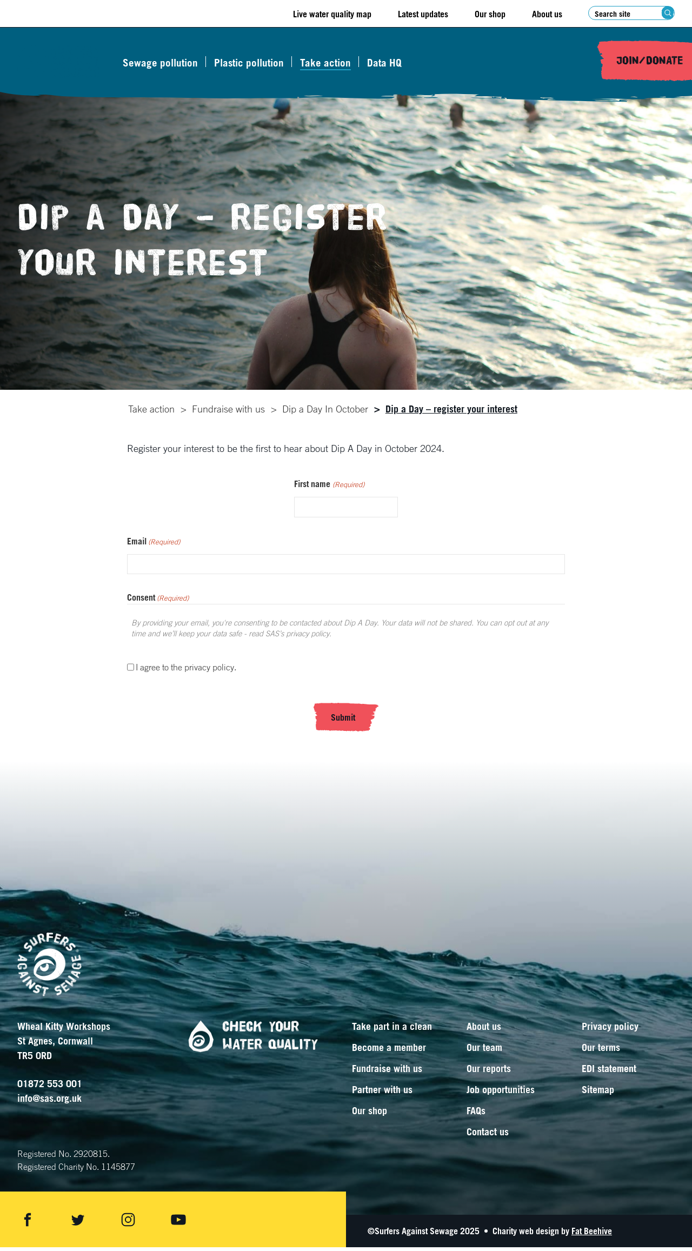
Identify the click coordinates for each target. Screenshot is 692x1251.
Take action (330, 62)
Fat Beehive (591, 1234)
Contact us (488, 1135)
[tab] (150, 409)
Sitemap (598, 1093)
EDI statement (609, 1072)
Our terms (601, 1051)
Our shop (490, 14)
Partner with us (382, 1093)
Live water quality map (332, 14)
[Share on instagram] (128, 1223)
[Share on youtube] (178, 1223)
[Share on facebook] (27, 1223)
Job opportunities (501, 1093)
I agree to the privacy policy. (186, 671)
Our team (484, 1051)
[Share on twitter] (78, 1223)
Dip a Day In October (324, 409)
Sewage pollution (165, 62)
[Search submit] (668, 12)
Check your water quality (249, 1040)
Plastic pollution (254, 62)
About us (547, 14)
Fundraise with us (227, 409)
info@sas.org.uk (49, 1102)
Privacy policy (610, 1030)
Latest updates (423, 14)
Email (153, 545)
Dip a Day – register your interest (450, 409)
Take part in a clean (392, 1030)
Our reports (489, 1072)
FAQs (476, 1114)
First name (329, 488)
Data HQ (389, 62)
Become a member (389, 1051)
